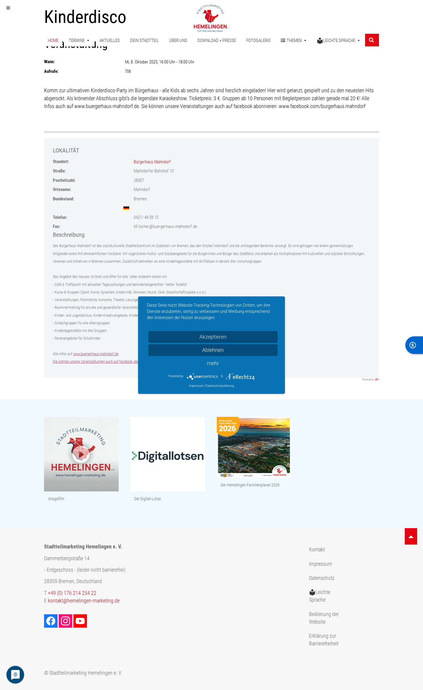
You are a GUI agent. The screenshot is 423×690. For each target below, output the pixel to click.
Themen (293, 40)
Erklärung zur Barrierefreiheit (324, 640)
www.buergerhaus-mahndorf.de (95, 354)
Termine (79, 40)
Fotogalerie (258, 40)
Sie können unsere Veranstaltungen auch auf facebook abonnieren (101, 361)
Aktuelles (110, 40)
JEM (377, 379)
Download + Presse (216, 40)
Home (53, 40)
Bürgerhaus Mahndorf (152, 161)
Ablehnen (213, 350)
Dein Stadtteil (144, 40)
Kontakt (317, 550)
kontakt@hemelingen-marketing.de (84, 601)
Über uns (178, 40)
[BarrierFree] (414, 345)
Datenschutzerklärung (220, 385)
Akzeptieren (212, 337)
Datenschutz (322, 578)
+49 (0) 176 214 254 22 (72, 593)
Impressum (320, 564)
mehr (213, 363)
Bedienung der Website (324, 618)
